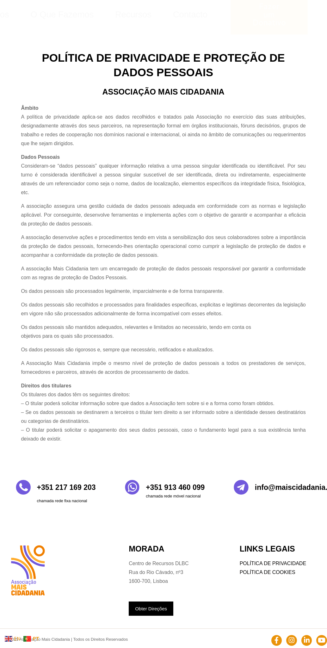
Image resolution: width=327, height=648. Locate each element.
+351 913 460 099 (175, 487)
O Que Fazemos (171, 14)
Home (89, 14)
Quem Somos (124, 14)
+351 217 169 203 (66, 487)
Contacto (247, 14)
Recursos (213, 14)
